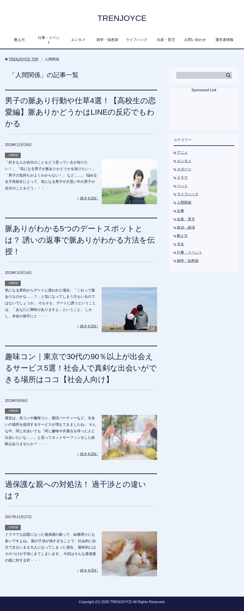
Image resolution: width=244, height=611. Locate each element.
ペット (182, 186)
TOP (24, 59)
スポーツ (184, 169)
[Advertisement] (203, 114)
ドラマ (182, 177)
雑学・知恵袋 (107, 40)
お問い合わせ (195, 40)
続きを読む (89, 198)
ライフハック (136, 40)
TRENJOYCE (122, 18)
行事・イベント (49, 40)
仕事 (180, 211)
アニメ (182, 152)
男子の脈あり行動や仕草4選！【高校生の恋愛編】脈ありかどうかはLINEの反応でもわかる (80, 112)
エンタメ (78, 40)
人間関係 (12, 155)
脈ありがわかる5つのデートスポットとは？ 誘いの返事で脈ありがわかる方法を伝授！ (80, 240)
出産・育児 (166, 40)
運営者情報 (224, 40)
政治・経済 (186, 227)
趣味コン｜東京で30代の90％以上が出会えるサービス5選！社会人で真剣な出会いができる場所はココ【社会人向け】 (81, 368)
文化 (180, 244)
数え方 (19, 40)
